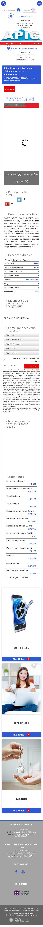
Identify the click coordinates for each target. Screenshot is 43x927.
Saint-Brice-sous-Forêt (20, 77)
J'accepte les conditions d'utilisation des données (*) (25, 359)
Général (8, 260)
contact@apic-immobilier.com (24, 832)
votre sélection (9, 10)
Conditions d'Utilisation (25, 410)
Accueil (6, 77)
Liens (32, 910)
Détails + (17, 260)
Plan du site (7, 910)
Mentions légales (16, 910)
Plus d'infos (21, 658)
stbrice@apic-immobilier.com (24, 853)
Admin (37, 910)
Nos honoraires (26, 910)
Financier (27, 260)
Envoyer (31, 366)
